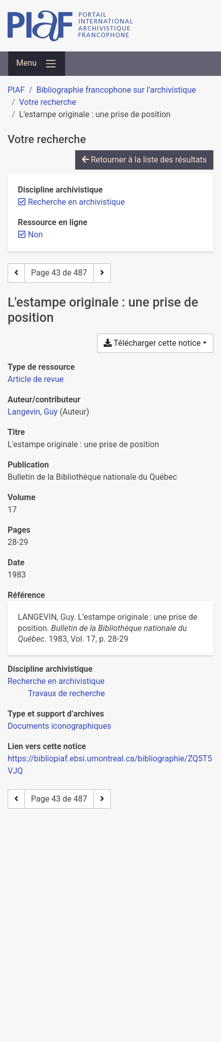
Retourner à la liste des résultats (144, 159)
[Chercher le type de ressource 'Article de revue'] (36, 379)
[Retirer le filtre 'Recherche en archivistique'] (76, 202)
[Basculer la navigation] (36, 63)
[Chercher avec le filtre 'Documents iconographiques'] (59, 726)
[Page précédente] (16, 273)
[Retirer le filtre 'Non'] (35, 234)
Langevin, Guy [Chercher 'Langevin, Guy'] (32, 412)
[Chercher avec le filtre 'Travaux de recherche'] (66, 693)
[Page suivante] (102, 273)
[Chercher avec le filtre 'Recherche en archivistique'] (56, 681)
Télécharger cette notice (152, 343)
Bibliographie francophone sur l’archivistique (116, 90)
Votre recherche (47, 102)
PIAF (16, 90)
